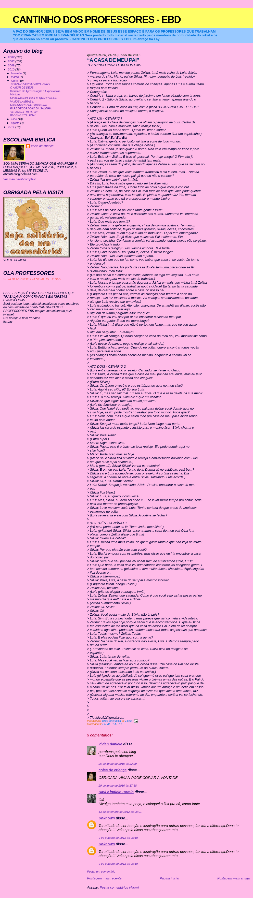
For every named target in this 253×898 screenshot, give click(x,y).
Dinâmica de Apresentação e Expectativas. (35, 91)
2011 (11, 126)
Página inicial (169, 878)
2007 (11, 57)
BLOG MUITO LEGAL (23, 115)
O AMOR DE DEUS (22, 87)
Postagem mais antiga (233, 878)
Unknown (106, 818)
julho (14, 119)
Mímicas (15, 94)
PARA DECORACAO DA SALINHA (31, 108)
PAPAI (106, 724)
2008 (11, 61)
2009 (11, 65)
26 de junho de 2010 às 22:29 (117, 763)
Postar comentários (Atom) (119, 887)
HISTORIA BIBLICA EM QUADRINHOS (33, 98)
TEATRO (116, 724)
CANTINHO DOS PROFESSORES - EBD (97, 19)
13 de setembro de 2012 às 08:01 (120, 811)
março (15, 76)
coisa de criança (112, 770)
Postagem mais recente (104, 878)
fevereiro (17, 73)
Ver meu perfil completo (19, 179)
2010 (11, 69)
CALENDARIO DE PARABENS (28, 105)
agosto (15, 122)
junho (15, 80)
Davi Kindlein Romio (116, 792)
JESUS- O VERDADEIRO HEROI (30, 84)
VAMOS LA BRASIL (22, 101)
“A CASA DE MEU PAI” (23, 112)
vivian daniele (110, 744)
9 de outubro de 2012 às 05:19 (118, 837)
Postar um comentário (101, 871)
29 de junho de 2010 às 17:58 (117, 785)
